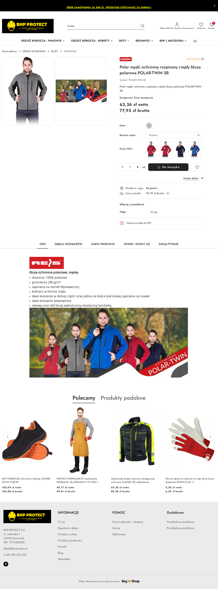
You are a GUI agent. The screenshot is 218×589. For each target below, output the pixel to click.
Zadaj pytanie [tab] (168, 244)
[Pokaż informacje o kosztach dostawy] (168, 193)
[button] (195, 41)
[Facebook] (5, 564)
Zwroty (116, 528)
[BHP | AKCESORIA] (173, 41)
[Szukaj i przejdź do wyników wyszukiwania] (142, 26)
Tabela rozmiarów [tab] (68, 244)
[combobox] (174, 135)
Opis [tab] (43, 244)
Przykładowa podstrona (180, 522)
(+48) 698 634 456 (14, 555)
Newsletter (64, 559)
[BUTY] (124, 41)
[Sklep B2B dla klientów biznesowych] (177, 26)
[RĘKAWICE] (144, 41)
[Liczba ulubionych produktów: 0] (201, 26)
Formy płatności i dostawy (127, 522)
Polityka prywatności (70, 540)
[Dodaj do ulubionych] (197, 167)
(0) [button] (202, 59)
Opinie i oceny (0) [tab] (137, 244)
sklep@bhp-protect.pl (15, 548)
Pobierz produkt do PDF (135, 223)
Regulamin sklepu (68, 528)
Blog (60, 553)
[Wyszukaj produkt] (106, 26)
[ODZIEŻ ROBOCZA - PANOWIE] (43, 41)
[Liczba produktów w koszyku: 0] (211, 26)
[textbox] (170, 135)
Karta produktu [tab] (103, 244)
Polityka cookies (67, 534)
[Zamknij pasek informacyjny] (214, 5)
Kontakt (62, 547)
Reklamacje (119, 534)
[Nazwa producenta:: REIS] (126, 59)
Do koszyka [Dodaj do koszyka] (168, 167)
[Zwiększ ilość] (137, 167)
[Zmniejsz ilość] (122, 167)
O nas (61, 522)
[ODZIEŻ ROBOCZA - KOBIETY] (92, 41)
